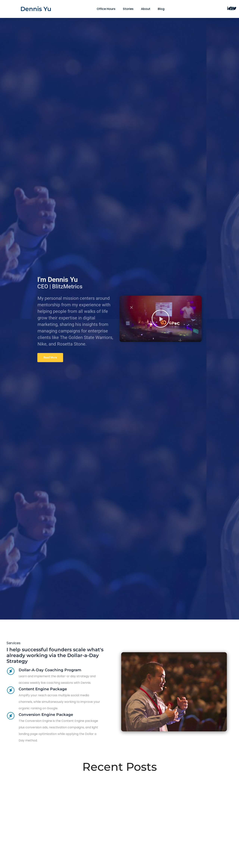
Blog (161, 9)
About (145, 9)
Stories (128, 9)
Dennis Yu (35, 9)
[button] (160, 318)
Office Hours (106, 9)
